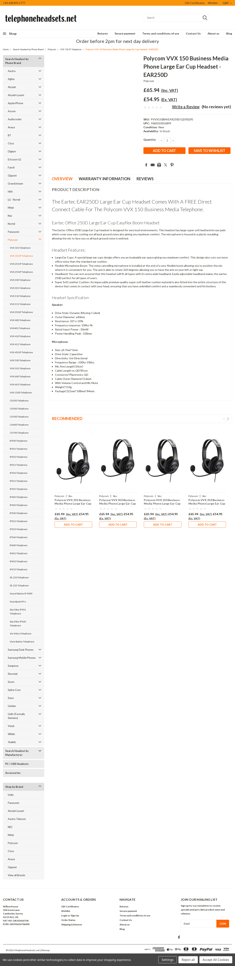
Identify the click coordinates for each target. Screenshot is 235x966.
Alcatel (12, 87)
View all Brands (16, 875)
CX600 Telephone (19, 424)
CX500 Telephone (19, 416)
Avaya (11, 127)
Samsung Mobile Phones (22, 657)
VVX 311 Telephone (20, 304)
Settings (168, 960)
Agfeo (11, 79)
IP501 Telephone (18, 521)
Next (228, 418)
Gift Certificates (195, 3)
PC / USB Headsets (17, 763)
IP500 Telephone (18, 513)
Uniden (12, 706)
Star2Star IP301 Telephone (18, 611)
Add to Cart (73, 524)
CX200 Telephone (19, 400)
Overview (62, 178)
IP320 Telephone (18, 456)
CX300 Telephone (19, 408)
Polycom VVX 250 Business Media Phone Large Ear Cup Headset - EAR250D (162, 503)
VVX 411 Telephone (20, 344)
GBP (227, 3)
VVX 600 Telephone (20, 376)
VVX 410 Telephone (20, 336)
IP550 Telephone (18, 529)
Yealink (12, 742)
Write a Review (186, 106)
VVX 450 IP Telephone (21, 352)
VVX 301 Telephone (20, 288)
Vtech (11, 726)
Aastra (11, 71)
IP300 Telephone (18, 440)
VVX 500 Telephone (20, 360)
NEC (10, 827)
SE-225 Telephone (19, 585)
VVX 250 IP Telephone (21, 271)
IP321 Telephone (18, 464)
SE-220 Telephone (19, 577)
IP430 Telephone (18, 497)
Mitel (11, 207)
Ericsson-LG (14, 159)
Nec (10, 215)
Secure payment (125, 33)
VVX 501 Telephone (20, 368)
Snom (11, 681)
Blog (229, 33)
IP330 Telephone (18, 472)
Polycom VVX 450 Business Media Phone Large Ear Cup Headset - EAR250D (117, 503)
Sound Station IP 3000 (21, 593)
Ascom (12, 111)
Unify (11, 794)
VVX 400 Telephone (20, 320)
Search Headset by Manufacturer (17, 752)
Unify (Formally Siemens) (16, 715)
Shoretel (12, 673)
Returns (102, 33)
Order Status (68, 920)
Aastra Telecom (17, 818)
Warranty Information (104, 178)
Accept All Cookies (216, 960)
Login (64, 915)
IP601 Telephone (18, 553)
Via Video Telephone (20, 633)
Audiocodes (15, 119)
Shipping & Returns (71, 924)
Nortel (11, 223)
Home (6, 49)
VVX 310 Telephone (20, 296)
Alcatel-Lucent (16, 95)
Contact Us (193, 33)
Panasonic (13, 231)
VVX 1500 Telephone (21, 392)
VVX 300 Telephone (20, 279)
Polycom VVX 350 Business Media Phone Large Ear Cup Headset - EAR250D (206, 503)
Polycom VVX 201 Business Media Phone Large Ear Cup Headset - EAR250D (73, 503)
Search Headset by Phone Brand (28, 49)
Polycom (52, 49)
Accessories (13, 772)
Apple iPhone (15, 103)
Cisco (11, 143)
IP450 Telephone (18, 505)
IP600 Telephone (18, 545)
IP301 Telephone (18, 448)
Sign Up (75, 915)
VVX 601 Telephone (20, 384)
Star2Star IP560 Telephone (18, 623)
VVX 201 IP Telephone (21, 263)
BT (9, 135)
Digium (12, 151)
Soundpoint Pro (18, 601)
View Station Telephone (22, 641)
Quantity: (149, 139)
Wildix (11, 734)
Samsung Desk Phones (20, 649)
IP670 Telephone (18, 569)
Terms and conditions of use (160, 33)
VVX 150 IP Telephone (70, 49)
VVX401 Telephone (20, 328)
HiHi (10, 191)
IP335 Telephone (18, 489)
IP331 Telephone (18, 480)
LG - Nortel (14, 199)
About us (213, 33)
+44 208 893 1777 (14, 3)
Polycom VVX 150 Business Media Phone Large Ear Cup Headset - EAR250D (122, 49)
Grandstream (15, 183)
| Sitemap (45, 950)
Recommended (67, 418)
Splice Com (14, 689)
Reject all (188, 960)
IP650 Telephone (18, 561)
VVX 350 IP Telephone (21, 312)
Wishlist (213, 3)
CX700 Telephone (19, 432)
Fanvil (11, 167)
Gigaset (12, 175)
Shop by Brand (14, 786)
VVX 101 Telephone (20, 247)
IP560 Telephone (18, 537)
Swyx (11, 697)
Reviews (145, 178)
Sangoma (13, 665)
